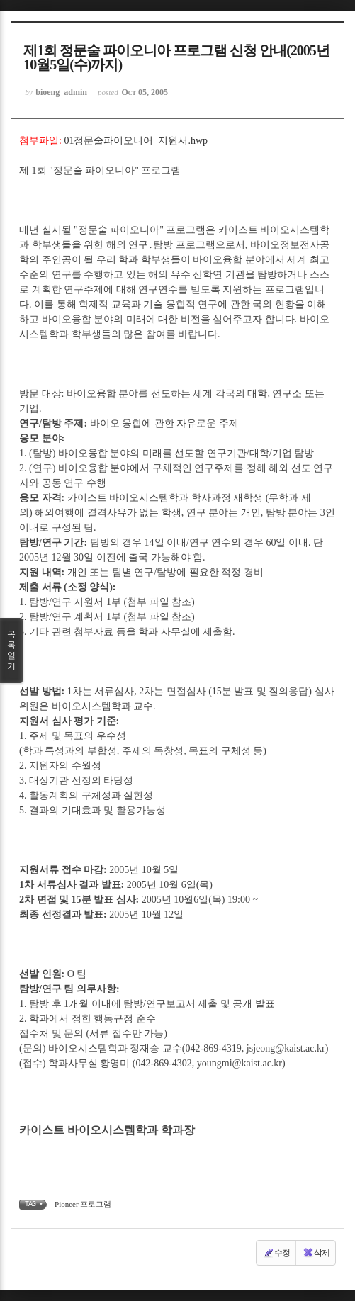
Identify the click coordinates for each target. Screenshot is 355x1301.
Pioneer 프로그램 (83, 1204)
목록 (11, 650)
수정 (276, 1252)
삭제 (316, 1252)
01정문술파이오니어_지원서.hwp (136, 140)
